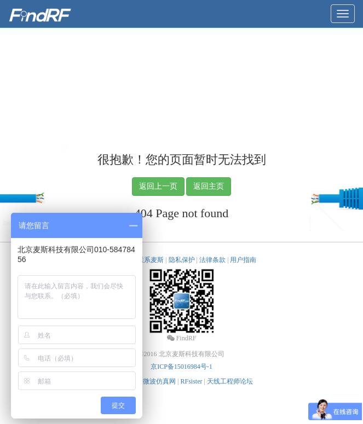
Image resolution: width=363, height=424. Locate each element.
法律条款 (212, 260)
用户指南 (243, 260)
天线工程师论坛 (230, 381)
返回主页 (208, 186)
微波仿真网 (159, 381)
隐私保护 (182, 260)
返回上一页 (158, 186)
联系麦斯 (150, 260)
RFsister (191, 381)
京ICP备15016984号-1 (181, 366)
